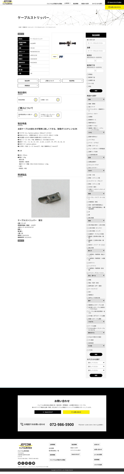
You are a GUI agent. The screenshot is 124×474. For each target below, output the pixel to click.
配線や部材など (92, 136)
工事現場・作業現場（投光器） (95, 269)
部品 (89, 86)
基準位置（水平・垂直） (94, 286)
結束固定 (90, 343)
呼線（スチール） (93, 145)
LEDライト (91, 262)
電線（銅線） (91, 103)
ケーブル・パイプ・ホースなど (96, 198)
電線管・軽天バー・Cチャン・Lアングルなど (95, 128)
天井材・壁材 (91, 187)
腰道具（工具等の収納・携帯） (95, 241)
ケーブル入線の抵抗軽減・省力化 (96, 312)
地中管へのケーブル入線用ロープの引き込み (96, 308)
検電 (89, 280)
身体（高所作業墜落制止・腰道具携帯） (96, 208)
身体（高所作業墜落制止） (95, 205)
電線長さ (90, 295)
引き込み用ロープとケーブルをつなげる (96, 329)
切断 (89, 99)
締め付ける (91, 333)
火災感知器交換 (92, 154)
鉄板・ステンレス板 (93, 178)
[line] (31, 465)
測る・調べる (92, 276)
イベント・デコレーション (95, 272)
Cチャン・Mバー (92, 113)
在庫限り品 (91, 80)
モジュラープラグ (93, 165)
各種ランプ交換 (92, 151)
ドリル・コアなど (93, 142)
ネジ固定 (90, 340)
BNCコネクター (92, 168)
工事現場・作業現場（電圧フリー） (96, 255)
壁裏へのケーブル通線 (94, 319)
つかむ (90, 132)
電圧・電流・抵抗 (93, 283)
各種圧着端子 (91, 162)
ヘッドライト (91, 265)
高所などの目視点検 (93, 298)
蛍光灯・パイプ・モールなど (96, 245)
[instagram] (25, 465)
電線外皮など (91, 122)
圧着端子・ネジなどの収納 (95, 234)
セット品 (90, 83)
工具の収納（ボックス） (94, 228)
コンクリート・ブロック (94, 181)
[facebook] (28, 465)
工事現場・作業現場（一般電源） (96, 259)
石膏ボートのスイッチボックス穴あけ (96, 190)
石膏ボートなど (92, 125)
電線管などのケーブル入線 (95, 305)
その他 (90, 346)
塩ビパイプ (91, 106)
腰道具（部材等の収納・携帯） (95, 237)
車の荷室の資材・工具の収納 (96, 225)
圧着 (89, 157)
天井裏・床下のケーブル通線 (96, 316)
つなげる (90, 322)
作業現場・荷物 (92, 202)
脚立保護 (90, 218)
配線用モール (91, 119)
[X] (22, 465)
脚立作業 (90, 248)
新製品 (89, 74)
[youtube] (19, 465)
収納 (89, 221)
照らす (90, 251)
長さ (89, 292)
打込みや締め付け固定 (94, 337)
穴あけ (90, 171)
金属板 (89, 116)
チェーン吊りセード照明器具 (96, 148)
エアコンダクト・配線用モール (96, 109)
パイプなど (91, 139)
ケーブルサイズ (92, 289)
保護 (89, 194)
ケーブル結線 (91, 326)
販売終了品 (91, 77)
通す (89, 301)
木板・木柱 (91, 175)
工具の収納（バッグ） (94, 231)
